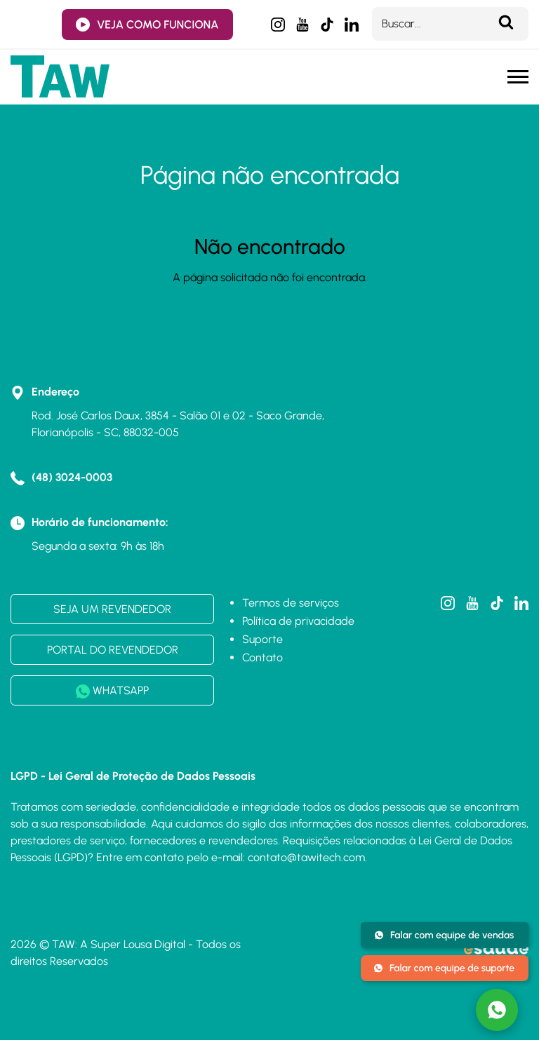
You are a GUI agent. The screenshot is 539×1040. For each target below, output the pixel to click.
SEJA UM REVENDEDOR (112, 609)
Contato (262, 657)
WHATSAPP (112, 691)
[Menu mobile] (517, 77)
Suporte (262, 639)
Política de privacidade (298, 621)
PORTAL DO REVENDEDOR (112, 649)
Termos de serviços (290, 602)
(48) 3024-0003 (72, 477)
